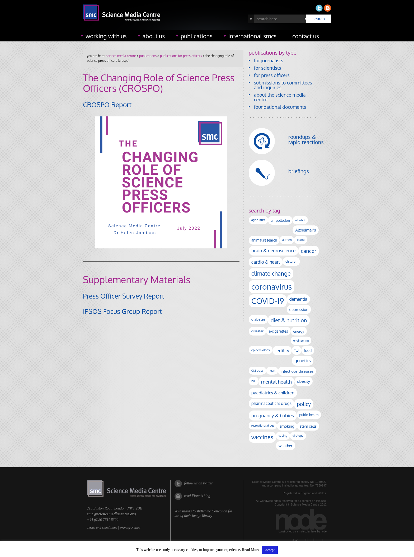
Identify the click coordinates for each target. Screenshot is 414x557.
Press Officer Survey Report (123, 296)
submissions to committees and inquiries (283, 85)
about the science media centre (280, 97)
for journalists (268, 60)
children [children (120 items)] (291, 261)
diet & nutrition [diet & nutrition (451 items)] (289, 320)
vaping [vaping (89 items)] (283, 435)
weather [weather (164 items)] (286, 445)
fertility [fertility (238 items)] (282, 350)
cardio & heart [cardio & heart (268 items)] (265, 262)
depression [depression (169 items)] (298, 309)
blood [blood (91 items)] (300, 240)
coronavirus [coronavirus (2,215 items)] (271, 286)
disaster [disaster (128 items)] (257, 331)
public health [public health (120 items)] (309, 415)
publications (197, 36)
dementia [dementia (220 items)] (298, 299)
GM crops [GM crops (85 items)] (257, 370)
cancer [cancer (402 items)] (308, 251)
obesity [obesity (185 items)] (303, 381)
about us (154, 36)
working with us (106, 36)
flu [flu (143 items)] (296, 350)
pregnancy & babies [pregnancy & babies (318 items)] (272, 415)
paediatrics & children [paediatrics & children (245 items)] (272, 392)
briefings (298, 171)
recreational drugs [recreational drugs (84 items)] (262, 425)
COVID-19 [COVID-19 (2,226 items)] (267, 301)
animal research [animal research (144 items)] (264, 240)
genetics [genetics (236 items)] (302, 360)
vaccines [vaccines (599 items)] (262, 437)
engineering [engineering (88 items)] (301, 340)
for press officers (272, 75)
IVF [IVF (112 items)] (253, 381)
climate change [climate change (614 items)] (271, 273)
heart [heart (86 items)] (272, 370)
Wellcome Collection (211, 511)
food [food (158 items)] (308, 350)
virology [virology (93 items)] (298, 435)
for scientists (267, 68)
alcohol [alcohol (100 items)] (300, 220)
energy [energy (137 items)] (298, 331)
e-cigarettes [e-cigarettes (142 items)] (278, 331)
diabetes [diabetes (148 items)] (258, 319)
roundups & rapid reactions (306, 139)
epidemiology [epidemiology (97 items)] (260, 350)
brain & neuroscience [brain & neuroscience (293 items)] (273, 250)
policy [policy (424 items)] (304, 404)
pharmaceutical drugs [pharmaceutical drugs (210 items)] (271, 403)
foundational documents (280, 107)
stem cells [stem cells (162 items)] (308, 426)
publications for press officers (181, 56)
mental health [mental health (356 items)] (276, 382)
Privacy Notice (130, 528)
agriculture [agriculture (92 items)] (258, 220)
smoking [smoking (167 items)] (287, 426)
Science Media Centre (121, 56)
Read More (251, 550)
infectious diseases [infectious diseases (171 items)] (297, 371)
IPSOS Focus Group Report (122, 311)
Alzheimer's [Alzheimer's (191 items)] (305, 230)
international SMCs (252, 36)
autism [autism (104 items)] (287, 240)
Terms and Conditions (102, 528)
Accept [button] (270, 550)
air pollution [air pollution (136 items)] (280, 220)
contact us (305, 36)
